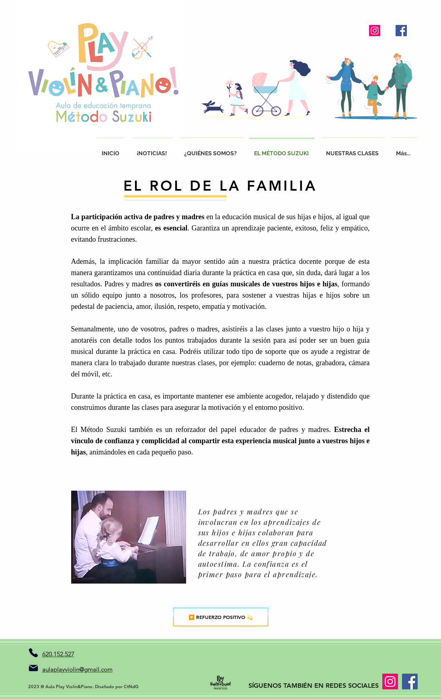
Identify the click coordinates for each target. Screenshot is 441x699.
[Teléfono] (33, 653)
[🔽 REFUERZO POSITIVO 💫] (221, 617)
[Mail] (33, 668)
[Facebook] (401, 30)
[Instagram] (374, 30)
